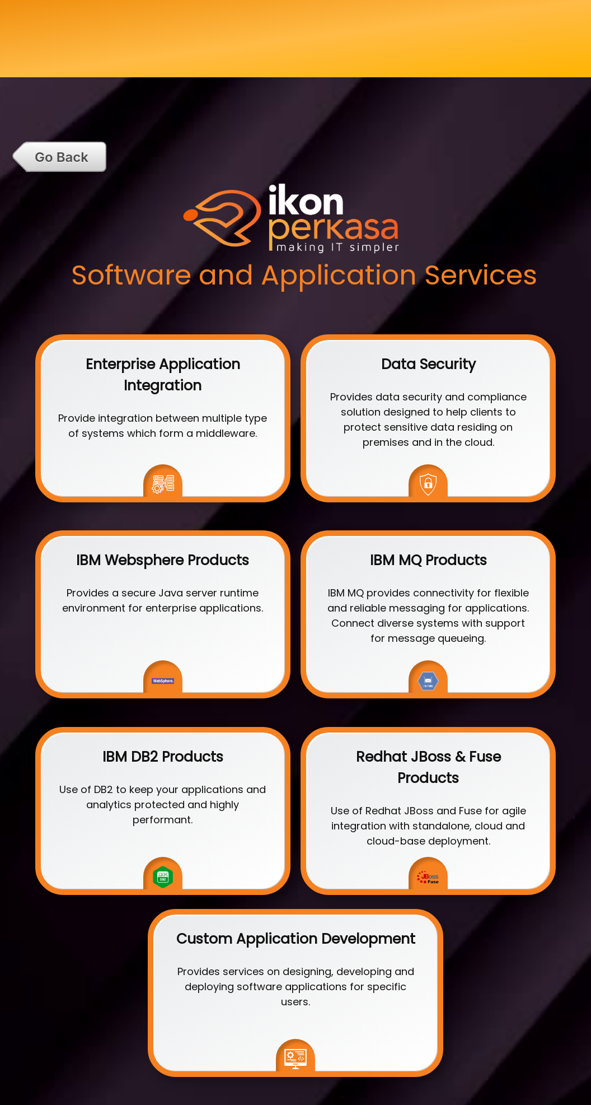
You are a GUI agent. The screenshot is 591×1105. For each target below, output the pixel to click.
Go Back (61, 157)
